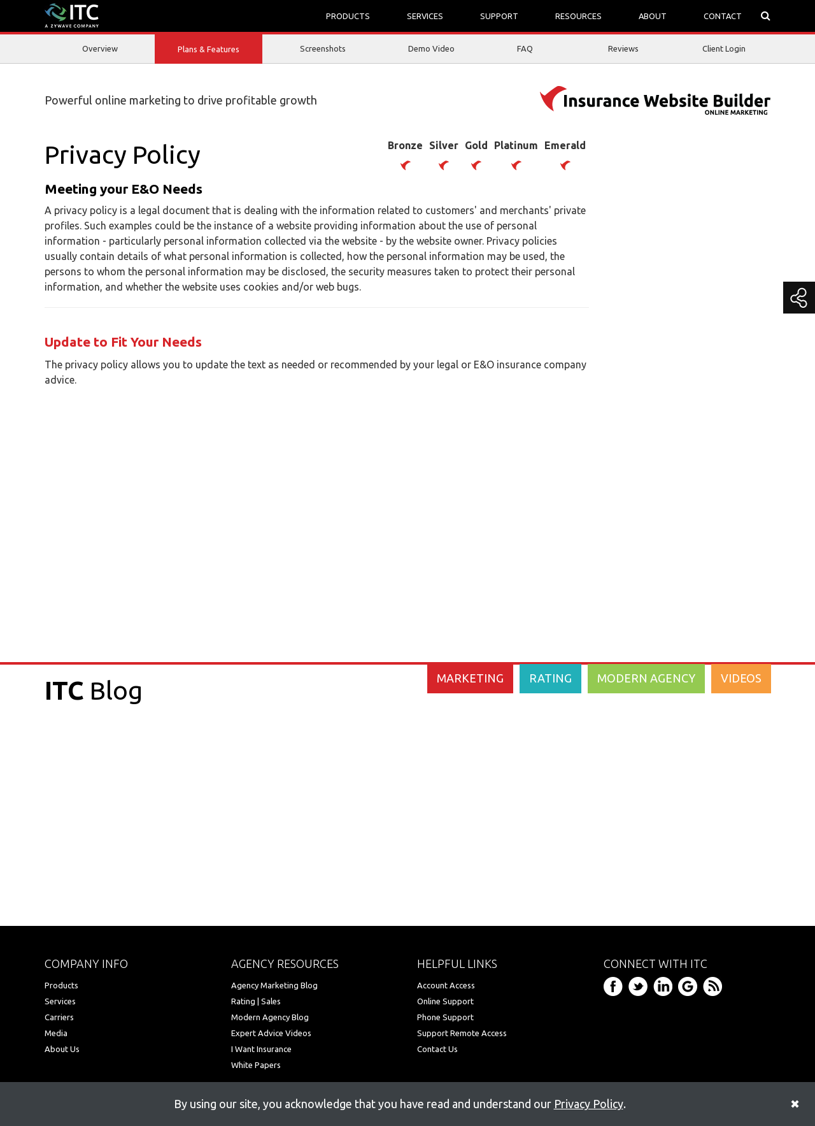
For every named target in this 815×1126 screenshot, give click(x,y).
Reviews (623, 48)
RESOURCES (578, 15)
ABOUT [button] (653, 15)
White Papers (256, 1064)
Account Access (446, 985)
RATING (550, 678)
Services (60, 1001)
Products (61, 985)
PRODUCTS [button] (348, 15)
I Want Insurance (261, 1048)
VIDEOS (741, 678)
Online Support (445, 1001)
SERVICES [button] (425, 15)
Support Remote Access (462, 1033)
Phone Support (445, 1017)
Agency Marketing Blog (274, 985)
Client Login (724, 48)
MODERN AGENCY (646, 678)
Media (56, 1033)
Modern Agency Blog (270, 1017)
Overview (100, 48)
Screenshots (323, 48)
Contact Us (437, 1048)
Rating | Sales (256, 1001)
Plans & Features (208, 49)
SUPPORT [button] (499, 15)
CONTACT (723, 15)
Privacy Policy (588, 1103)
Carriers (59, 1017)
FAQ (525, 48)
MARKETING (470, 678)
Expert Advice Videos (271, 1033)
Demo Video (431, 48)
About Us (62, 1048)
